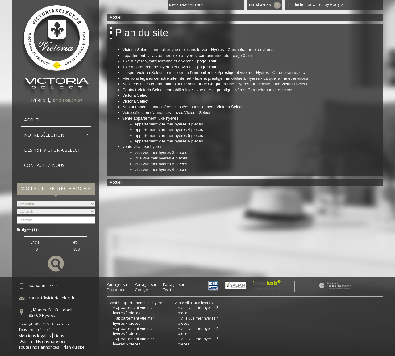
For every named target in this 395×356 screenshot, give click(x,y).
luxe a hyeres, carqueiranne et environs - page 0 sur (170, 61)
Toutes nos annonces (39, 347)
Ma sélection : (265, 5)
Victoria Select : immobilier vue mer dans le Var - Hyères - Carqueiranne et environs (198, 49)
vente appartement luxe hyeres (150, 118)
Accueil (33, 120)
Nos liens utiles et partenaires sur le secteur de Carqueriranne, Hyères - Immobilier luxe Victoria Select (215, 84)
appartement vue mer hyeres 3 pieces (169, 124)
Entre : (36, 242)
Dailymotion (239, 5)
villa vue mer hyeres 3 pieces (161, 152)
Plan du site (74, 347)
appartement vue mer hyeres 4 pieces (169, 129)
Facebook (211, 5)
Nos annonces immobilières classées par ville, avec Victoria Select (183, 106)
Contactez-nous (44, 165)
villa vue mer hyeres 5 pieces (161, 164)
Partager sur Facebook (117, 287)
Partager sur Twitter (174, 287)
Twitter (220, 5)
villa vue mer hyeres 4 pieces (161, 158)
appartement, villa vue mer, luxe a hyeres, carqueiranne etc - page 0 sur (187, 55)
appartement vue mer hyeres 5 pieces (169, 135)
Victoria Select (135, 95)
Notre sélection (44, 135)
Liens (59, 335)
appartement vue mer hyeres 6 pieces (169, 141)
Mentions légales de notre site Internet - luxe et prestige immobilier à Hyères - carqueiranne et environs (215, 78)
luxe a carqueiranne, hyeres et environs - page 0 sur (170, 67)
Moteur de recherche (55, 188)
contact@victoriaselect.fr (52, 297)
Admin (26, 341)
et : (75, 242)
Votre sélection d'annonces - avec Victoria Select (166, 112)
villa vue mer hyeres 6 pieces (161, 169)
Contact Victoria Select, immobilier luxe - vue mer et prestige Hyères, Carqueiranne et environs (208, 89)
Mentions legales (35, 335)
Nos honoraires (50, 341)
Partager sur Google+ (145, 287)
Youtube (229, 5)
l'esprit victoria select (52, 150)
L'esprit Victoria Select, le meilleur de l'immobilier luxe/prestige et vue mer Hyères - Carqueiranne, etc (214, 72)
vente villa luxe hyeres (143, 146)
